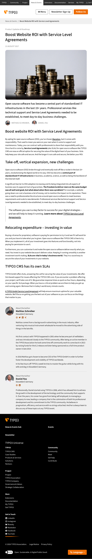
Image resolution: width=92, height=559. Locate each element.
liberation (56, 139)
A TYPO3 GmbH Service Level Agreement (22, 291)
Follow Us (81, 11)
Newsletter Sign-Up (60, 11)
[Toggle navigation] (42, 11)
